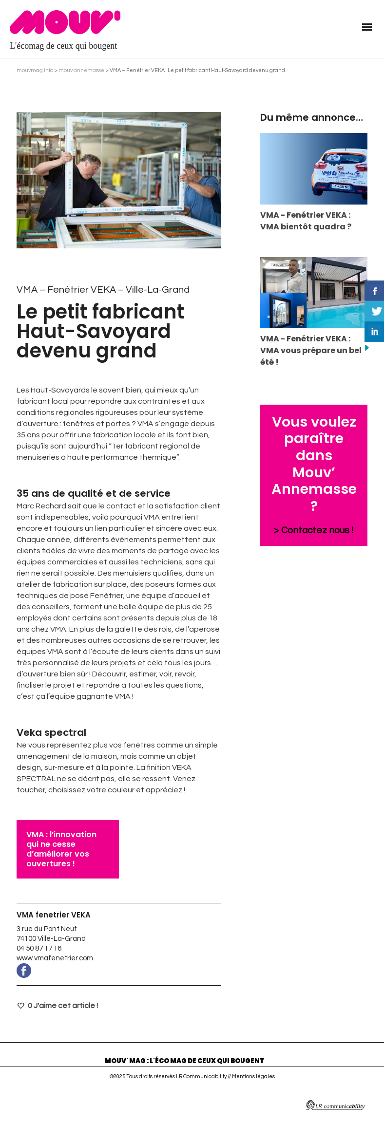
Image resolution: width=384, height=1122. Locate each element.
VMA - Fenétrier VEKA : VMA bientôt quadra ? (305, 220)
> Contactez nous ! (314, 530)
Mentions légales (253, 1076)
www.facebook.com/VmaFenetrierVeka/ (119, 970)
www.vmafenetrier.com (55, 958)
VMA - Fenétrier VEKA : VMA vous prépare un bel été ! (311, 350)
